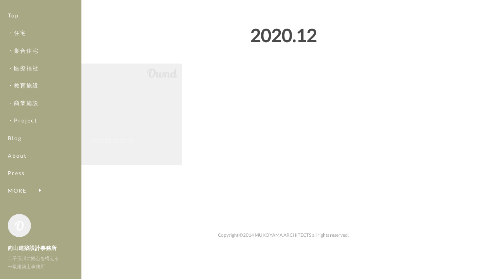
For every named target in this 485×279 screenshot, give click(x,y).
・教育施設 (23, 85)
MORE (17, 190)
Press (16, 173)
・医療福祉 (23, 68)
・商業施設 (23, 103)
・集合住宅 (23, 50)
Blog (15, 138)
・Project (22, 120)
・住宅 (17, 32)
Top (13, 15)
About (17, 155)
